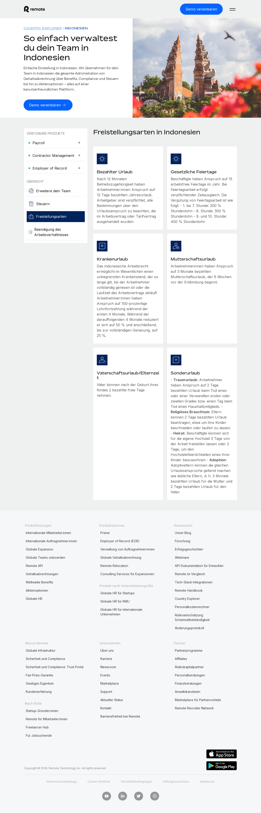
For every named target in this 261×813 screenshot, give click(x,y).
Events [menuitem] (105, 674)
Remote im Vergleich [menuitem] (190, 573)
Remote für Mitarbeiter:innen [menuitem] (46, 718)
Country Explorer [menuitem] (43, 28)
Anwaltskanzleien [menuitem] (187, 691)
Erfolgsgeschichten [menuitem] (189, 548)
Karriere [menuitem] (106, 658)
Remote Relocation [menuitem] (114, 565)
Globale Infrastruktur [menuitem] (40, 649)
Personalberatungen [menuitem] (190, 674)
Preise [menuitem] (105, 532)
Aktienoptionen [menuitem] (37, 589)
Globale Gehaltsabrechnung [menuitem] (120, 556)
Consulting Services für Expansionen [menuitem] (127, 573)
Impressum (207, 780)
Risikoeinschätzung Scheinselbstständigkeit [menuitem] (192, 616)
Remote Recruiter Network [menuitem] (194, 707)
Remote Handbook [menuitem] (189, 589)
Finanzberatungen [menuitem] (188, 682)
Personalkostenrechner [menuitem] (192, 606)
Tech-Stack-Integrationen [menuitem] (193, 581)
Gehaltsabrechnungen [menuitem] (42, 573)
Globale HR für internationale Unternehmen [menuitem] (121, 611)
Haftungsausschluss (176, 780)
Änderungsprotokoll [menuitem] (189, 627)
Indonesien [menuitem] (76, 28)
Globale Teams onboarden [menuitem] (45, 556)
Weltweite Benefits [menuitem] (39, 581)
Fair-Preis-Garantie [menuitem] (39, 674)
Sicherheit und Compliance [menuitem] (45, 658)
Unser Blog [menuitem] (183, 532)
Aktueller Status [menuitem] (111, 699)
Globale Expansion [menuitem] (39, 548)
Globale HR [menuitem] (34, 598)
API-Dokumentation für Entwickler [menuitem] (199, 565)
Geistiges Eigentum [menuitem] (40, 682)
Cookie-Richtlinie (98, 780)
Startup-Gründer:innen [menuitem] (42, 710)
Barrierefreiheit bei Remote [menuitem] (120, 715)
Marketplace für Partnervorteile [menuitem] (198, 699)
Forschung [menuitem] (182, 540)
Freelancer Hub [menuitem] (37, 726)
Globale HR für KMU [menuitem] (114, 600)
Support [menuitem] (106, 691)
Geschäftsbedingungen (136, 780)
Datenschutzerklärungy (62, 780)
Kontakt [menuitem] (105, 707)
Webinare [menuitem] (182, 556)
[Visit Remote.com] (34, 9)
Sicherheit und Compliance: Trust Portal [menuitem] (54, 666)
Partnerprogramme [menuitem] (188, 649)
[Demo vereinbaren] (201, 9)
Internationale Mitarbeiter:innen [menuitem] (48, 532)
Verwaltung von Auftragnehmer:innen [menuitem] (127, 548)
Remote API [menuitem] (34, 565)
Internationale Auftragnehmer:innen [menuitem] (51, 540)
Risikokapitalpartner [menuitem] (189, 666)
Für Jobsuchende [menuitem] (39, 734)
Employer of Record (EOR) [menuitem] (120, 540)
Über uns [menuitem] (107, 649)
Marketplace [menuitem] (109, 682)
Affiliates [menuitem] (181, 658)
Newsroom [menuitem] (108, 666)
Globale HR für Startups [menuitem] (117, 592)
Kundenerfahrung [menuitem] (39, 691)
